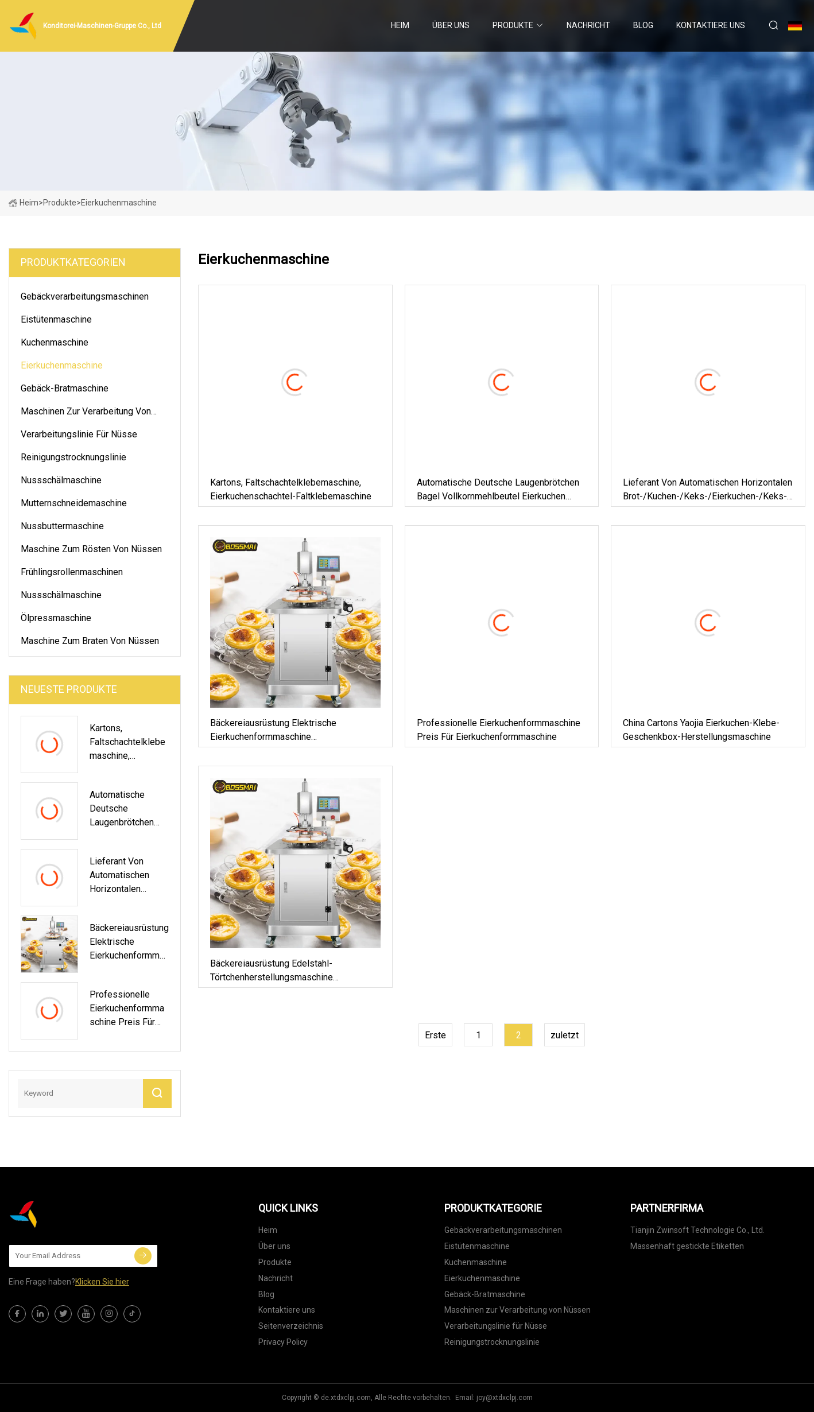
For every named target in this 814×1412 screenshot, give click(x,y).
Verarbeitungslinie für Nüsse (79, 434)
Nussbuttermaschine (62, 526)
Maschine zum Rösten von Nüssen (91, 549)
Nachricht (588, 25)
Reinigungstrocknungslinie (73, 457)
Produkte (513, 25)
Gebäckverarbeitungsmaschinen (85, 296)
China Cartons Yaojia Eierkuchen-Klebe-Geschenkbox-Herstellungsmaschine (701, 729)
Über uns (451, 25)
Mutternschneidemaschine (74, 503)
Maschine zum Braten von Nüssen (90, 640)
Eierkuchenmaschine (62, 365)
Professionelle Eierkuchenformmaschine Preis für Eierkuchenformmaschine (498, 729)
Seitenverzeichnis (290, 1325)
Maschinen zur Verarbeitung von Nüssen (86, 413)
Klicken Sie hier (102, 1281)
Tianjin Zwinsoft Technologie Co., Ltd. (697, 1230)
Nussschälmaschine (61, 480)
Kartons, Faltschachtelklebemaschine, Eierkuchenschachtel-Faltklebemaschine (290, 489)
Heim (400, 25)
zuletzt (565, 1035)
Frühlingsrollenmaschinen (72, 572)
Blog (643, 25)
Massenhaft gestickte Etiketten (687, 1246)
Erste (435, 1035)
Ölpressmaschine (56, 617)
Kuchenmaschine (54, 342)
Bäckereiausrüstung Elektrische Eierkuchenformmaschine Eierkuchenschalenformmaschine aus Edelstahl (285, 730)
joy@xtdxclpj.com (504, 1398)
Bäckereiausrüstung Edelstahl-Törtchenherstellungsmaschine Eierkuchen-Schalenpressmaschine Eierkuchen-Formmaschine (280, 971)
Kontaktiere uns (710, 25)
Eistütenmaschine (56, 319)
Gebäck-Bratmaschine (64, 388)
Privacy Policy (283, 1342)
